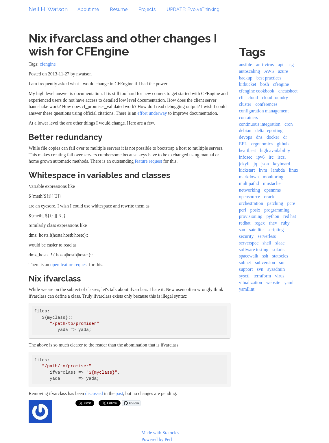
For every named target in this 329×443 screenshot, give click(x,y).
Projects (147, 9)
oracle (269, 196)
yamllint (246, 289)
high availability (275, 150)
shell (267, 242)
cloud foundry (275, 97)
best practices (269, 77)
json (265, 163)
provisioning (251, 216)
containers (248, 117)
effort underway (152, 113)
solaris (278, 249)
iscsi (282, 157)
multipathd (249, 183)
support (246, 269)
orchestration (251, 203)
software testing (254, 249)
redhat (245, 222)
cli (241, 97)
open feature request (69, 264)
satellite (256, 229)
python (272, 216)
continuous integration (260, 124)
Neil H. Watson (48, 9)
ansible (245, 64)
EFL (243, 143)
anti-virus (265, 64)
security (246, 236)
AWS (269, 71)
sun (282, 262)
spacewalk (248, 255)
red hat (289, 216)
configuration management (264, 110)
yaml (288, 282)
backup (245, 77)
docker (273, 137)
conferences (266, 104)
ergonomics (262, 143)
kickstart (247, 170)
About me (88, 9)
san (242, 229)
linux (293, 170)
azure (283, 71)
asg (291, 64)
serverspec (249, 242)
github (283, 143)
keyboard (281, 163)
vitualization (250, 282)
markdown (249, 176)
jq (255, 163)
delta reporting (268, 130)
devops (245, 137)
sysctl (244, 275)
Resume (118, 9)
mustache (271, 183)
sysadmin (276, 269)
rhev (273, 222)
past (119, 393)
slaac (279, 242)
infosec (245, 157)
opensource (249, 196)
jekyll (244, 163)
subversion (265, 262)
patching (275, 203)
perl (242, 209)
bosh (264, 84)
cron (288, 124)
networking (249, 190)
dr (285, 137)
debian (245, 130)
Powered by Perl (156, 439)
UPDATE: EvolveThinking (193, 9)
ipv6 (260, 157)
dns (259, 137)
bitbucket (247, 84)
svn (260, 269)
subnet (245, 262)
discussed (94, 393)
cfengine (48, 64)
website (273, 282)
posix (255, 209)
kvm (263, 170)
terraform (262, 275)
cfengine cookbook (256, 90)
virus (279, 275)
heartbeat (247, 150)
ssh (265, 255)
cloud (253, 97)
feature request (148, 161)
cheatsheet (288, 90)
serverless (267, 236)
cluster (245, 104)
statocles (280, 255)
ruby (285, 222)
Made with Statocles (160, 432)
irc (271, 157)
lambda (278, 170)
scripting (276, 229)
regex (259, 222)
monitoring (273, 176)
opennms (272, 190)
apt (281, 64)
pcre (291, 203)
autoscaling (249, 71)
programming (276, 209)
